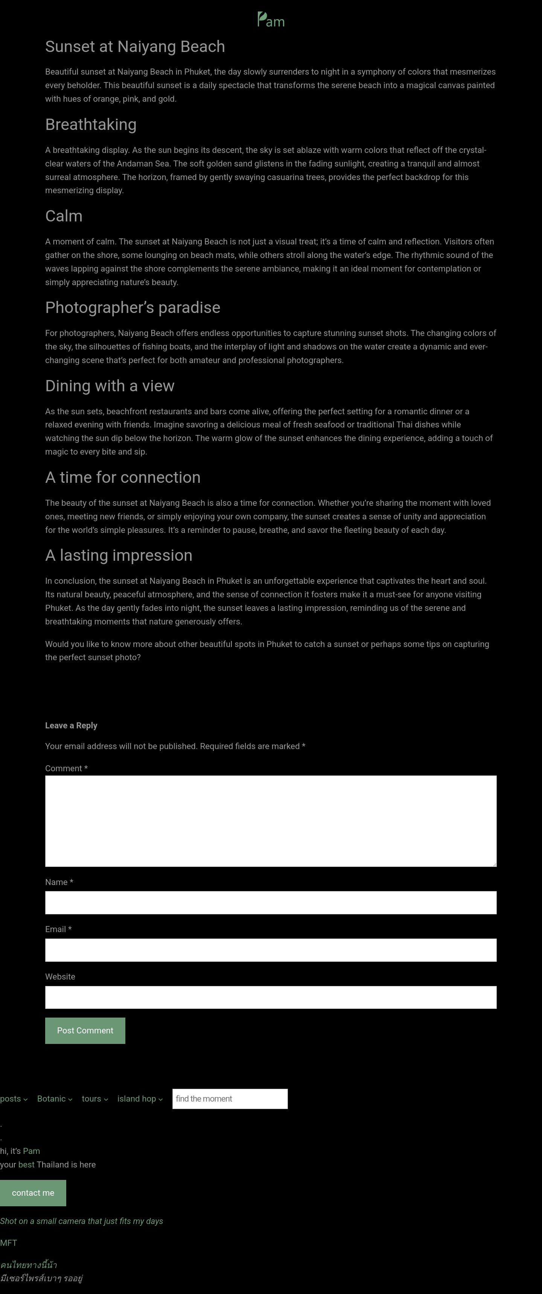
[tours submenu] (95, 1099)
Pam (31, 1151)
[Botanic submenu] (55, 1099)
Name (59, 882)
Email (58, 929)
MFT (8, 1243)
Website (60, 976)
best (27, 1164)
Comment (66, 768)
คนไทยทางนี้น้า (28, 1265)
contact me (33, 1193)
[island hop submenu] (140, 1099)
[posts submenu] (14, 1099)
